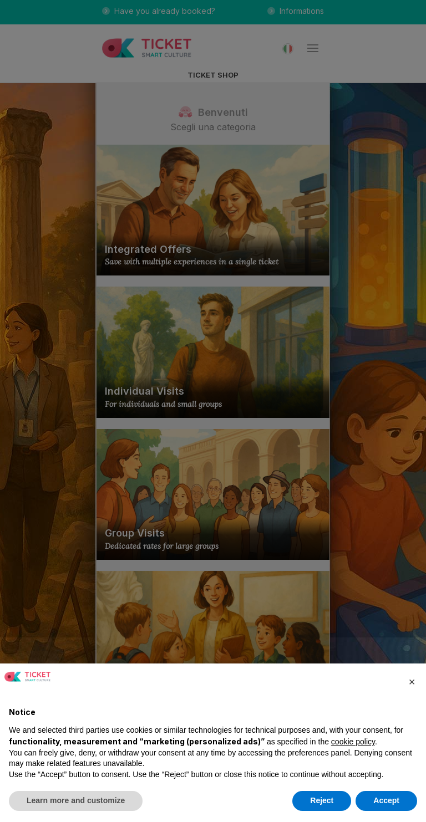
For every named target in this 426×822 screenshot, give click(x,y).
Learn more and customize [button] (76, 800)
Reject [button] (321, 800)
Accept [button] (386, 800)
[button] (411, 681)
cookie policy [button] (353, 741)
